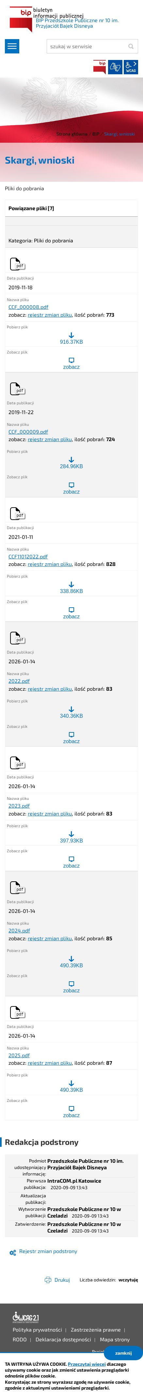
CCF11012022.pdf (28, 556)
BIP (99, 67)
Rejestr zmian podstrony (48, 1251)
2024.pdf (19, 930)
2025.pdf (19, 1055)
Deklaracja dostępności (25, 1317)
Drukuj (62, 1279)
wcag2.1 (131, 67)
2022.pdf (19, 681)
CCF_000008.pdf (28, 307)
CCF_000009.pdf (28, 432)
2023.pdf (19, 806)
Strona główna (71, 134)
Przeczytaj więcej (87, 1364)
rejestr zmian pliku (50, 314)
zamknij (123, 1353)
